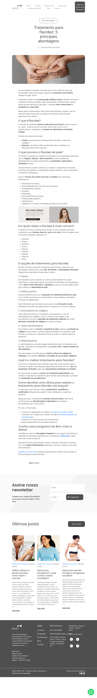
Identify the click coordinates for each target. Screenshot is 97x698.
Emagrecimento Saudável (19, 564)
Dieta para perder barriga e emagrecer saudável (73, 573)
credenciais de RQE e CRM (61, 412)
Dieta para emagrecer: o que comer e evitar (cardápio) (46, 574)
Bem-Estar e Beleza (48, 21)
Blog (48, 8)
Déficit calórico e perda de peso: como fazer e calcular (21, 574)
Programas (48, 6)
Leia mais (15, 610)
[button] (91, 692)
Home (28, 6)
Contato (57, 8)
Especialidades (33, 8)
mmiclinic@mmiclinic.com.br (58, 634)
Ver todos (76, 524)
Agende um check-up (26, 452)
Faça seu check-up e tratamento (80, 7)
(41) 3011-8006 (56, 630)
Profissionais (62, 6)
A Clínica (38, 6)
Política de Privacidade (21, 673)
